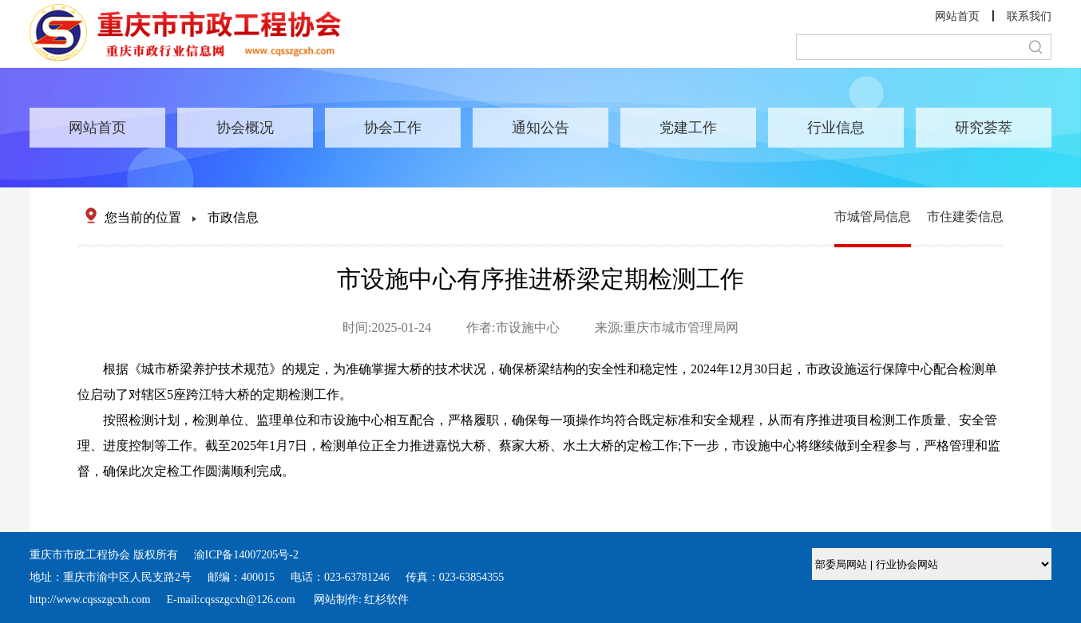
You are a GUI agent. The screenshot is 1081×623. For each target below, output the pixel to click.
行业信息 (836, 128)
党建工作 (688, 128)
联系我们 (1029, 16)
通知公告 (540, 128)
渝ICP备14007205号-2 (246, 555)
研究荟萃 (983, 128)
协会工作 (393, 128)
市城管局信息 (872, 216)
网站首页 (957, 16)
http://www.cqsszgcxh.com (90, 599)
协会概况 (245, 128)
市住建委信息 (965, 216)
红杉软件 (386, 599)
